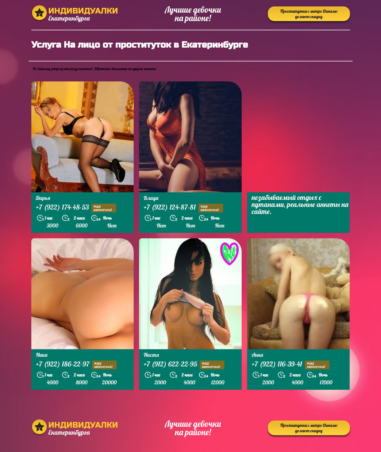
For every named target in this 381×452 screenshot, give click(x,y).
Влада (151, 197)
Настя (151, 354)
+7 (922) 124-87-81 (183, 207)
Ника (41, 354)
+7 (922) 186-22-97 (76, 364)
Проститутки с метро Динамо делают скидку (309, 13)
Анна (257, 354)
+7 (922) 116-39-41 (290, 364)
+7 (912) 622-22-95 (184, 364)
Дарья (43, 197)
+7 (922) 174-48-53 (76, 207)
